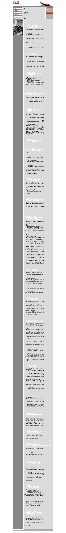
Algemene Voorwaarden (39, 530)
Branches (16, 16)
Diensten (16, 10)
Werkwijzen (32, 530)
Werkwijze (16, 14)
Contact (16, 18)
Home (15, 8)
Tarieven (16, 12)
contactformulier (47, 11)
